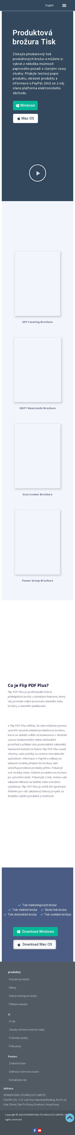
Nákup (12, 987)
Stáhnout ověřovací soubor (24, 1071)
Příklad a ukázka (18, 1004)
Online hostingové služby (23, 995)
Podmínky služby (18, 1038)
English (49, 5)
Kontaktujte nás (18, 1080)
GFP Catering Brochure (37, 322)
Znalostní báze (17, 1063)
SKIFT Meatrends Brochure (38, 408)
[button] (64, 5)
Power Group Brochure (37, 580)
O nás (12, 1021)
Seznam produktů (19, 979)
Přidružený (15, 1046)
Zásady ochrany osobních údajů (27, 1029)
